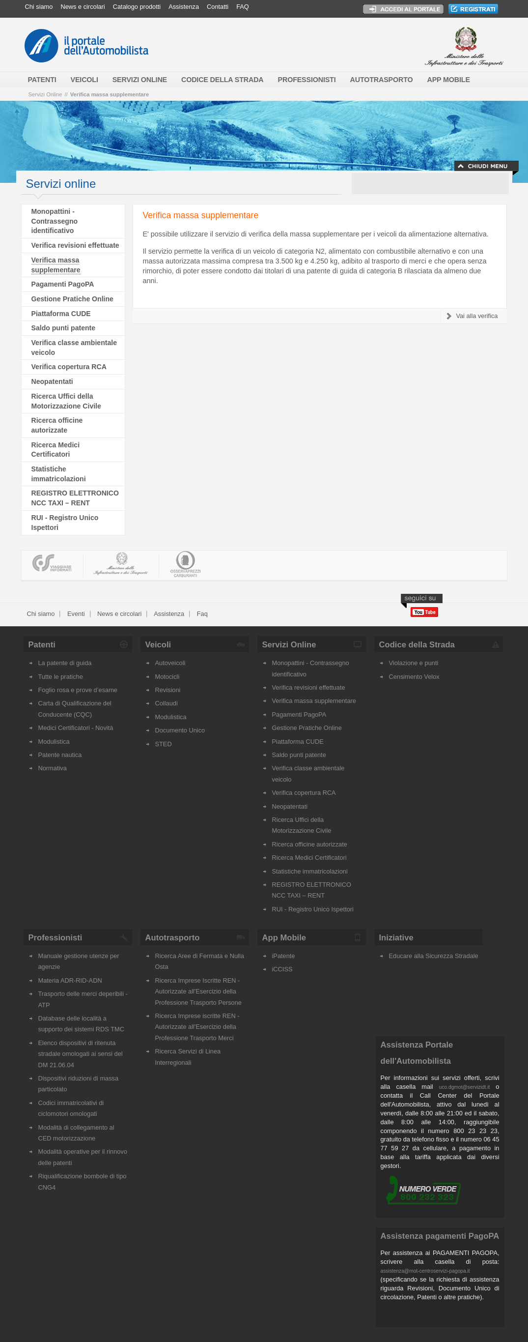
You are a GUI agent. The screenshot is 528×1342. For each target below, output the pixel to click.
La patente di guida (65, 663)
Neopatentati (52, 381)
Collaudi (166, 703)
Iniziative (396, 937)
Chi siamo (39, 6)
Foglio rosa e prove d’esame (77, 690)
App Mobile (284, 937)
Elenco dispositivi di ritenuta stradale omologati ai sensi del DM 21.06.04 (80, 1054)
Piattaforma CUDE (61, 314)
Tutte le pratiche (60, 676)
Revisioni (168, 690)
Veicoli (158, 644)
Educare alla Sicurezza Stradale (433, 956)
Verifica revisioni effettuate (75, 245)
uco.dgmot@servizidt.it (464, 1087)
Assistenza (183, 6)
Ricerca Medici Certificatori (309, 857)
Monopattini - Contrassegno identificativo (54, 220)
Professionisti (55, 937)
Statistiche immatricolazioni (310, 871)
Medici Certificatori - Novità (75, 727)
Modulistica (54, 741)
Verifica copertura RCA (69, 367)
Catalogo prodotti (137, 6)
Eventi (74, 613)
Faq (201, 613)
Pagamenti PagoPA (62, 284)
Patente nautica (60, 755)
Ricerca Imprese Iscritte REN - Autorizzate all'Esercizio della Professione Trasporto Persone (198, 991)
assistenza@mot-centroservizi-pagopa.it (425, 1271)
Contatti (217, 6)
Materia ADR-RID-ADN (70, 980)
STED (163, 744)
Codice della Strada (417, 644)
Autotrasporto (172, 937)
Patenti (42, 644)
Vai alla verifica (477, 316)
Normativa (52, 768)
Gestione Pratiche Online (72, 299)
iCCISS (282, 969)
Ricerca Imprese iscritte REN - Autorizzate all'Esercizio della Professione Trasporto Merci (197, 1027)
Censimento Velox (414, 676)
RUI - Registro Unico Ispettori (313, 909)
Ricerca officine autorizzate (309, 844)
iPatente (283, 956)
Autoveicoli (170, 663)
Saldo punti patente (63, 328)
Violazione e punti (414, 663)
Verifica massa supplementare (109, 94)
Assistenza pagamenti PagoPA (440, 1236)
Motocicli (167, 676)
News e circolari (82, 6)
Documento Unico (180, 730)
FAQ (242, 6)
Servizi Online (45, 94)
